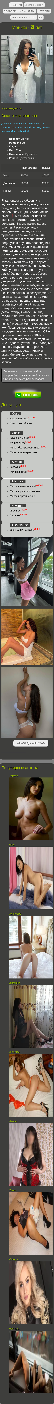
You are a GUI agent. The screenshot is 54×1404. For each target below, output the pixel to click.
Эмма (12, 1190)
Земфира (14, 982)
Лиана (13, 1121)
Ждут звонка (34, 4)
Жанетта (14, 1052)
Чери (12, 844)
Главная (16, 4)
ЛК (40, 17)
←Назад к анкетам (30, 743)
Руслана (14, 1328)
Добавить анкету (24, 17)
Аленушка (15, 913)
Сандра (13, 1259)
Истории (44, 10)
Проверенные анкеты (19, 10)
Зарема (13, 775)
